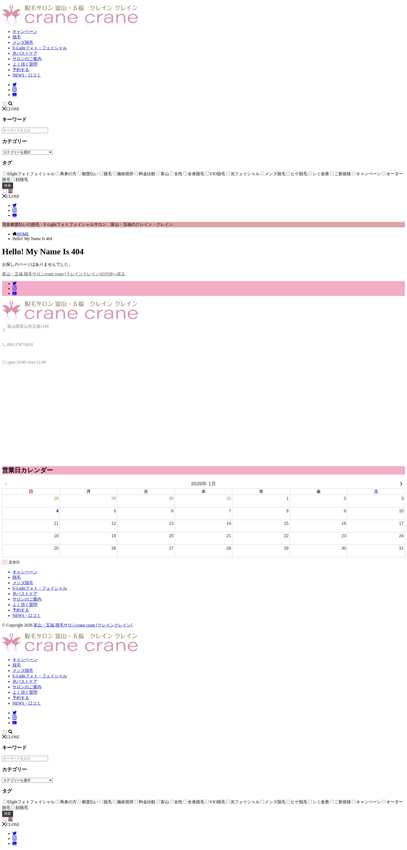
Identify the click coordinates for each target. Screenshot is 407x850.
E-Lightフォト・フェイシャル (39, 48)
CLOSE (10, 109)
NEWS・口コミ (26, 75)
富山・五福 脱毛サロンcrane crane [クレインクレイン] (82, 625)
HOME (23, 234)
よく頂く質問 (24, 64)
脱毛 (16, 37)
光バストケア (24, 53)
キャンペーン (24, 31)
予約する (20, 69)
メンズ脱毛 (22, 42)
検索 (7, 185)
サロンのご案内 (27, 59)
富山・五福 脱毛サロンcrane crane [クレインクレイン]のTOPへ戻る (63, 274)
